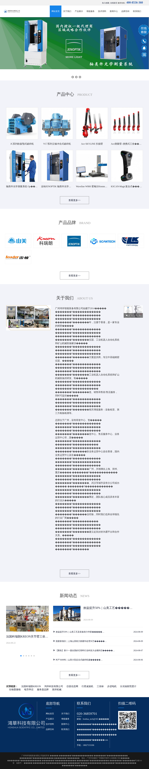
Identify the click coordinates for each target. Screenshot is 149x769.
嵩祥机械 (56, 689)
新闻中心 (114, 11)
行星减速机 (87, 686)
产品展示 (79, 11)
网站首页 (56, 11)
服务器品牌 (43, 689)
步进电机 (112, 686)
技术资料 (102, 11)
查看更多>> (74, 200)
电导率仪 (28, 689)
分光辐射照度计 (128, 686)
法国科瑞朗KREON (31, 686)
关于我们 (67, 11)
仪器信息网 (72, 686)
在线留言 (113, 3)
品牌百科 (125, 11)
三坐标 (100, 686)
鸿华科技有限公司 (53, 686)
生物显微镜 (15, 689)
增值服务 (90, 11)
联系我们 (137, 11)
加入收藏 (105, 3)
